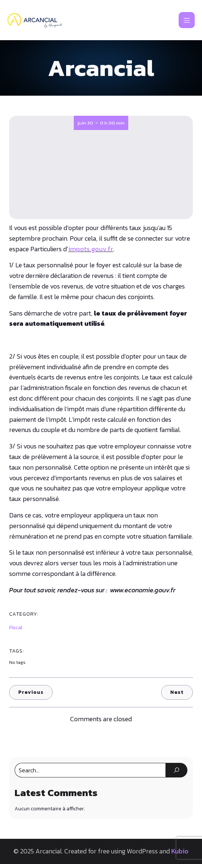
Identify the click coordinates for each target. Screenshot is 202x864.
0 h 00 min (112, 122)
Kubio (179, 851)
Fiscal (15, 627)
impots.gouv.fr (90, 249)
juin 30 (85, 122)
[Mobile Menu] (187, 20)
